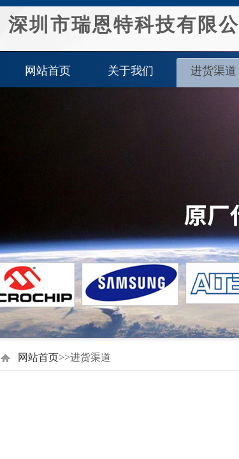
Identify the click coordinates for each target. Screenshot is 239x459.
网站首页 (48, 70)
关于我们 (131, 70)
